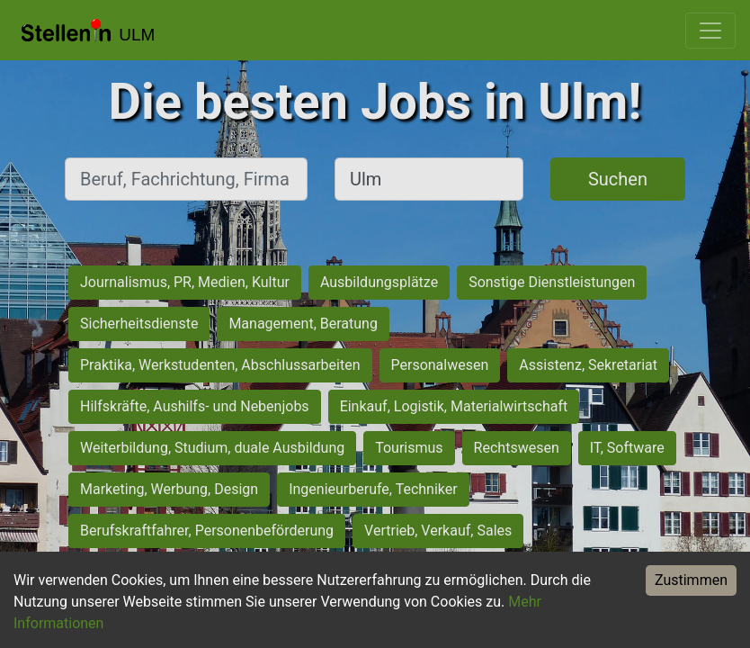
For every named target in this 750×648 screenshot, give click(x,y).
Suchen (617, 179)
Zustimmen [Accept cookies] (691, 580)
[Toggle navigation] (710, 31)
